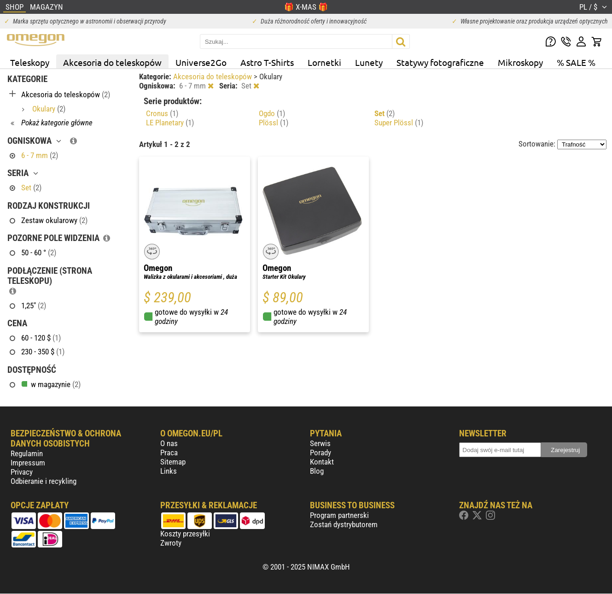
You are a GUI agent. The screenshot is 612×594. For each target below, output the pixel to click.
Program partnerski (339, 515)
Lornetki (324, 62)
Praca (169, 452)
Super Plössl (398, 122)
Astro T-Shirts (267, 62)
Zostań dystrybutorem (344, 524)
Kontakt (322, 461)
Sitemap (173, 461)
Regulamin (27, 453)
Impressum (28, 462)
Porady (320, 452)
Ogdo (272, 113)
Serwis (320, 443)
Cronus (162, 113)
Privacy (22, 471)
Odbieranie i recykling (43, 481)
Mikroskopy (520, 62)
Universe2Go (201, 62)
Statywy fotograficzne (440, 62)
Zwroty (170, 542)
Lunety (369, 62)
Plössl (273, 122)
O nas (169, 443)
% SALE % (576, 62)
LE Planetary (170, 122)
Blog (317, 471)
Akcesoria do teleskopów (112, 62)
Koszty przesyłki (185, 533)
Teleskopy (29, 62)
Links (168, 471)
